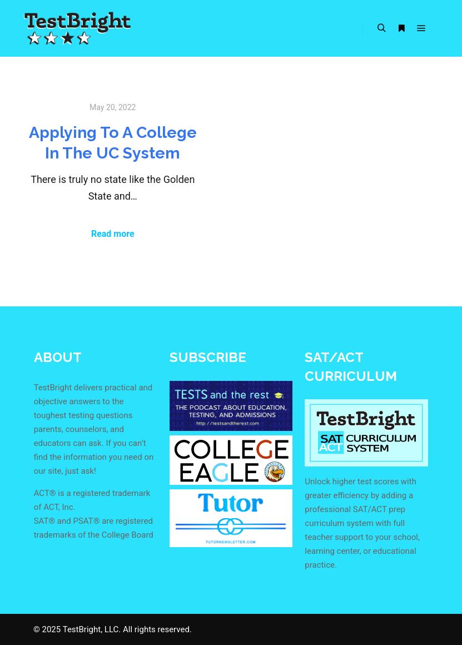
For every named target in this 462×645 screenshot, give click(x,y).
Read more (113, 234)
